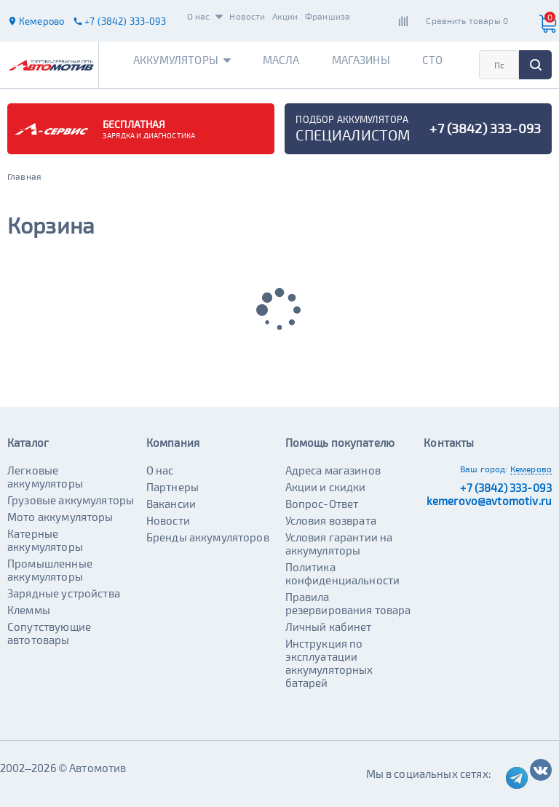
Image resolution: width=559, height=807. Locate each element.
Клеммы (28, 609)
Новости (247, 16)
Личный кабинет (328, 626)
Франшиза (327, 16)
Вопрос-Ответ (322, 503)
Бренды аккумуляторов (207, 537)
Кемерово (531, 469)
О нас (205, 16)
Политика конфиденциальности (342, 573)
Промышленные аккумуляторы (49, 570)
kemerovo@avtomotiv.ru (489, 500)
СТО (432, 59)
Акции (285, 16)
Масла (281, 59)
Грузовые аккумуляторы (70, 499)
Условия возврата (330, 520)
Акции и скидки (325, 486)
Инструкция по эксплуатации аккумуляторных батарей (329, 663)
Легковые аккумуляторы (45, 477)
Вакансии (171, 503)
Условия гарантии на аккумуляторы (339, 543)
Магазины (361, 59)
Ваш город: (484, 469)
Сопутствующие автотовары (49, 633)
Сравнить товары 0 (467, 20)
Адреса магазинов (333, 470)
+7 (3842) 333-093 (506, 487)
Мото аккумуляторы (60, 516)
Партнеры (172, 486)
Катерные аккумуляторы (45, 540)
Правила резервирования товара (348, 603)
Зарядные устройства (63, 593)
